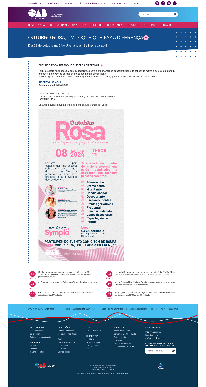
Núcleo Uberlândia (93, 331)
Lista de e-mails (151, 335)
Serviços (134, 25)
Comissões (97, 25)
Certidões (90, 339)
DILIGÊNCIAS (53, 3)
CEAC (137, 3)
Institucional (59, 25)
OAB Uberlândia (36, 331)
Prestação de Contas (94, 346)
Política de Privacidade (154, 338)
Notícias (150, 25)
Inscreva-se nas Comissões (69, 334)
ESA (84, 25)
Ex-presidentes (36, 334)
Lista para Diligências (122, 343)
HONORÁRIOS (34, 3)
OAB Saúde (63, 346)
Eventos (33, 349)
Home (31, 25)
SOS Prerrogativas (153, 332)
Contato (166, 25)
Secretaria (115, 25)
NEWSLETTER (71, 3)
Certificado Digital (93, 342)
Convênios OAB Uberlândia (125, 334)
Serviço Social (64, 352)
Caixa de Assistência (66, 342)
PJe (87, 349)
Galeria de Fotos (37, 352)
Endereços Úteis (120, 337)
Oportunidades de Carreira (124, 346)
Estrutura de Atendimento (40, 337)
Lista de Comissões (66, 331)
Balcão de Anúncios (122, 331)
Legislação (118, 340)
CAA (75, 25)
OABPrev (62, 349)
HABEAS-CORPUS (120, 3)
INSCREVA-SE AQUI (49, 82)
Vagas (42, 25)
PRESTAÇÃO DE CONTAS (95, 3)
